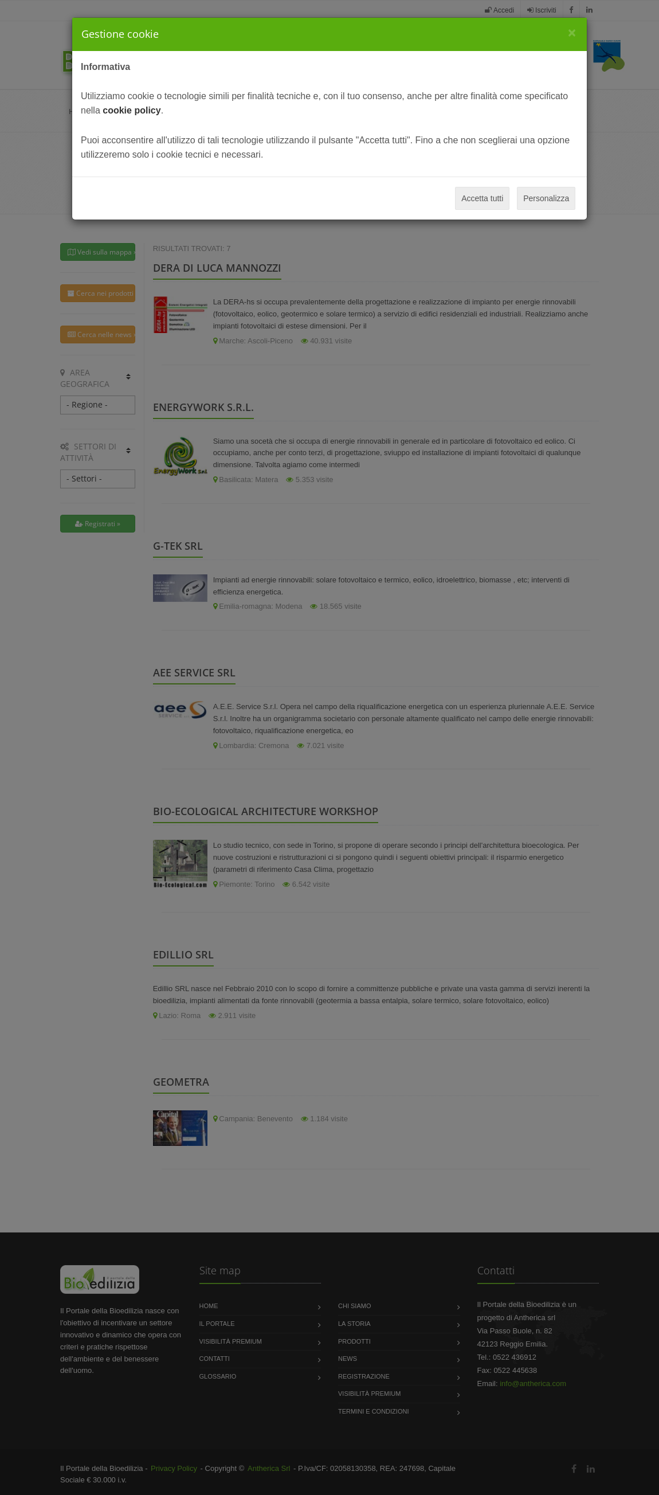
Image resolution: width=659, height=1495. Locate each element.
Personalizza (546, 198)
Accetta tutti (482, 198)
